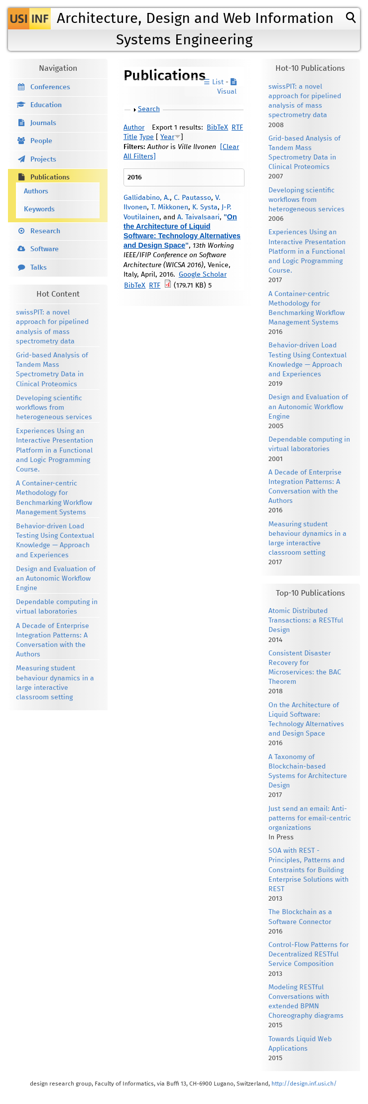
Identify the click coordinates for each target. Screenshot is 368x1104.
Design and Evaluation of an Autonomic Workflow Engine (56, 579)
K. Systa (205, 207)
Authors (36, 191)
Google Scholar (203, 274)
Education (46, 105)
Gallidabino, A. (146, 197)
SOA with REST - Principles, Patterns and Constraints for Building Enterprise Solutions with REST (308, 870)
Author (133, 127)
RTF (237, 127)
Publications (50, 177)
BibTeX (217, 127)
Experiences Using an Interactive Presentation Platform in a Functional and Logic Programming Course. (54, 450)
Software (44, 249)
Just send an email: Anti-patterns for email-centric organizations (309, 818)
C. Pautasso (192, 197)
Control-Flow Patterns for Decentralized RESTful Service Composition (308, 954)
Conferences (50, 87)
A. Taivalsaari (198, 217)
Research (45, 231)
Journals (43, 123)
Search (149, 109)
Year (167, 137)
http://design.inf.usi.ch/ (304, 1084)
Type (146, 137)
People (41, 141)
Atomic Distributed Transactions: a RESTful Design (305, 620)
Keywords (39, 209)
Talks (38, 267)
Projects (43, 159)
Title (130, 137)
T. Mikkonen (169, 207)
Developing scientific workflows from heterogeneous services (54, 408)
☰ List (214, 82)
